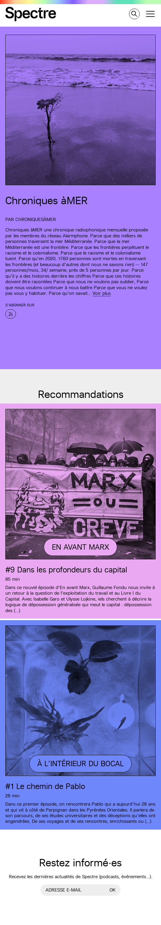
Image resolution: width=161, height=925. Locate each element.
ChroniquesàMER (35, 219)
